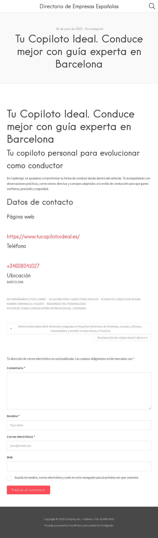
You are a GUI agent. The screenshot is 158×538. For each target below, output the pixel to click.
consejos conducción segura (121, 299)
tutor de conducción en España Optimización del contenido (47, 308)
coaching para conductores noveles (74, 299)
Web (10, 457)
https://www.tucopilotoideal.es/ (43, 236)
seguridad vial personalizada (67, 304)
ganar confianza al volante (26, 304)
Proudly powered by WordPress (63, 525)
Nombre (13, 416)
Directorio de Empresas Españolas (79, 6)
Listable (92, 525)
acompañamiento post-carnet (27, 299)
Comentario (16, 368)
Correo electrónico (21, 437)
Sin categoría (94, 29)
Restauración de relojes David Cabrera (121, 337)
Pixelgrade (107, 525)
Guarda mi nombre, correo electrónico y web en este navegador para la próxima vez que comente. (76, 477)
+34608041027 (23, 266)
